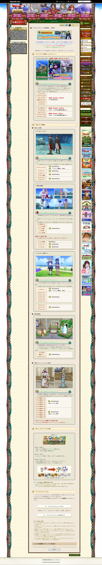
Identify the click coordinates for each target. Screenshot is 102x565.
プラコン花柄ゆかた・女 (40, 400)
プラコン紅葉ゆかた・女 (40, 404)
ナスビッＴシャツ (41, 305)
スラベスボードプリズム (41, 114)
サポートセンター (73, 1)
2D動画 (15, 29)
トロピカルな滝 (41, 352)
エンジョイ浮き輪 (41, 241)
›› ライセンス (57, 559)
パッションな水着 (41, 226)
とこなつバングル (41, 299)
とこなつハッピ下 (41, 296)
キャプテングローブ (41, 177)
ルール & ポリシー (61, 1)
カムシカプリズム (41, 102)
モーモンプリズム (41, 93)
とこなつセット (41, 289)
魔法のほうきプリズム (41, 99)
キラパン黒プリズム (41, 108)
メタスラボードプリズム (41, 116)
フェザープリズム (41, 104)
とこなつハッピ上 (41, 294)
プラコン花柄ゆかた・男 (40, 410)
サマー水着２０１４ (41, 224)
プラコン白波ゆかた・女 (40, 406)
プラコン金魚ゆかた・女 (40, 398)
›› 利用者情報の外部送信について (48, 559)
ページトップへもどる (74, 555)
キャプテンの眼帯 (41, 175)
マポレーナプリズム (41, 97)
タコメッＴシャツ (41, 307)
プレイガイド (30, 16)
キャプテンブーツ (41, 179)
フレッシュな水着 (41, 232)
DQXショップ (85, 16)
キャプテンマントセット (41, 167)
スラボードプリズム (41, 112)
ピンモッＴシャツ (41, 309)
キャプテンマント (41, 170)
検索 (92, 1)
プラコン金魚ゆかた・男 (40, 408)
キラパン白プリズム (41, 110)
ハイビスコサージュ (41, 244)
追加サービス (71, 16)
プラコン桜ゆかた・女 (40, 402)
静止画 (21, 29)
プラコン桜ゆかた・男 (40, 412)
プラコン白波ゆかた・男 (40, 417)
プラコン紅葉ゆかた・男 (40, 414)
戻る (54, 550)
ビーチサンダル (41, 246)
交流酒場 (44, 16)
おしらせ (17, 16)
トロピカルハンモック (41, 356)
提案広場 (57, 16)
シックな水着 (41, 230)
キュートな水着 (41, 228)
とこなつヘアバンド (41, 292)
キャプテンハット (41, 173)
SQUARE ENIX (15, 1)
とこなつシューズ (41, 301)
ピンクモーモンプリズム (41, 95)
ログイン (18, 22)
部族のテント (41, 354)
